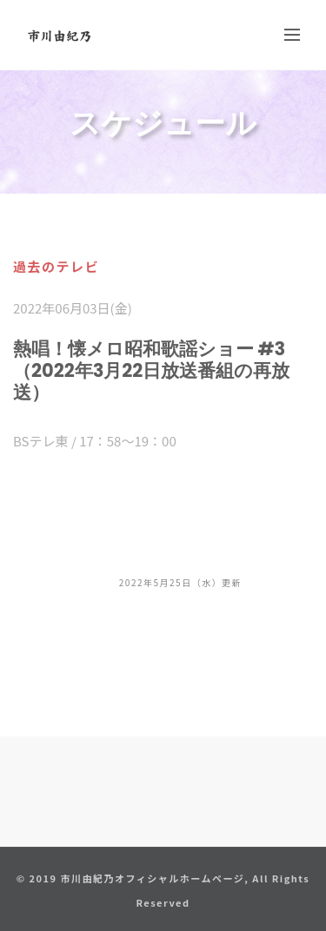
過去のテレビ (56, 266)
